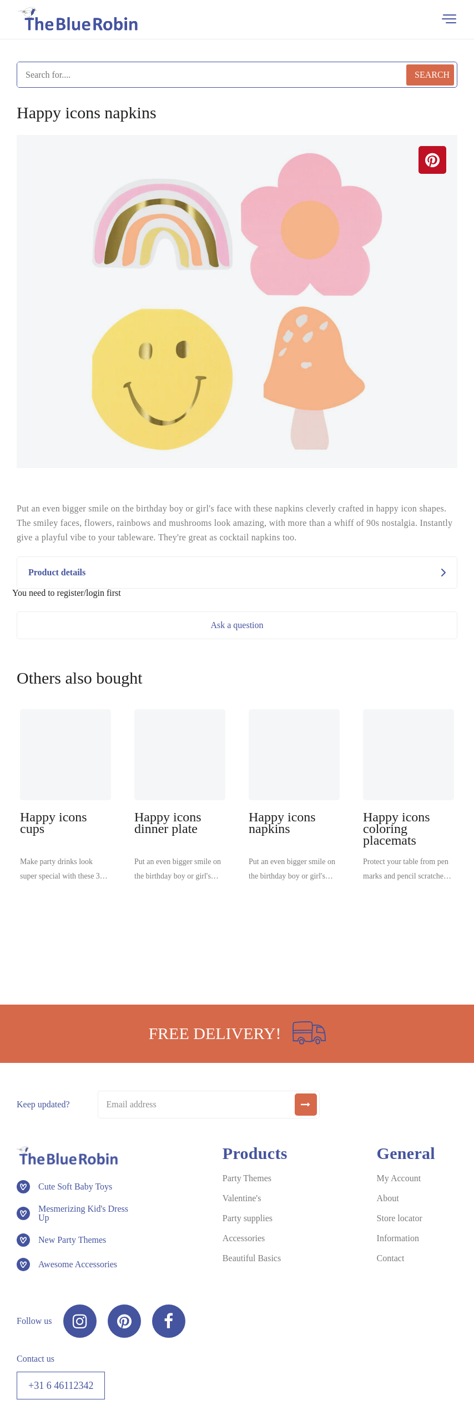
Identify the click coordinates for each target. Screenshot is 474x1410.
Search (432, 74)
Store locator (399, 1218)
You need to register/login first (66, 593)
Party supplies (248, 1218)
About (388, 1198)
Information (398, 1238)
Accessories (244, 1238)
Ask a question (236, 625)
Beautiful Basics (252, 1258)
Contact (391, 1258)
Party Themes (247, 1178)
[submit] (306, 1104)
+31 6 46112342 (60, 1385)
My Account (399, 1178)
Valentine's (242, 1198)
